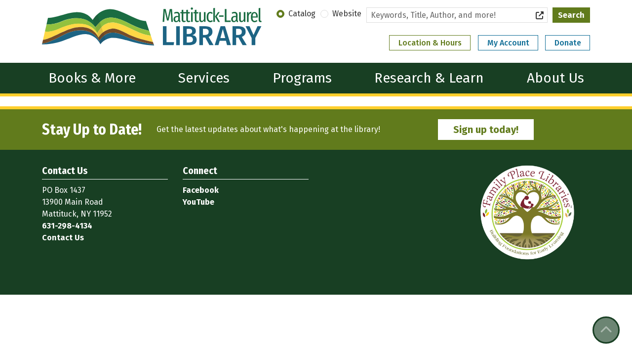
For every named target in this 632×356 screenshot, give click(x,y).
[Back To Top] (606, 330)
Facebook (201, 190)
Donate (567, 42)
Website (346, 13)
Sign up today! (485, 129)
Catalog (302, 13)
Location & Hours (430, 42)
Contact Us (63, 237)
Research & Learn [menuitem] (429, 78)
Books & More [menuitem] (92, 78)
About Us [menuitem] (555, 78)
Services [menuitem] (204, 78)
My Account (508, 42)
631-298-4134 (67, 225)
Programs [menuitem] (302, 78)
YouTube (198, 202)
